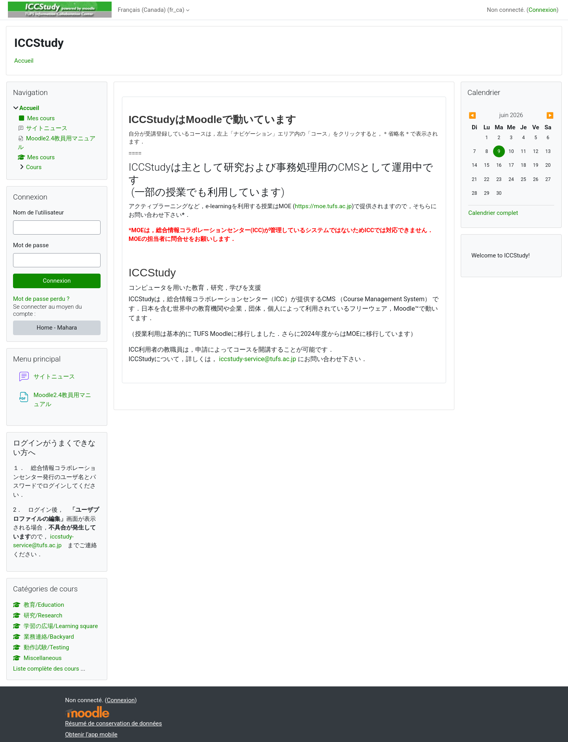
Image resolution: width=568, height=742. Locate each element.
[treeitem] (57, 138)
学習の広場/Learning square (55, 626)
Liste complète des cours (46, 668)
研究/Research (37, 615)
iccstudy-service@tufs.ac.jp (257, 359)
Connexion (543, 9)
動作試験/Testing (41, 647)
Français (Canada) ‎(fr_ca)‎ (151, 9)
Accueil (24, 60)
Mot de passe (31, 245)
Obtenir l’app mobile (91, 734)
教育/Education (38, 604)
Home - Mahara (57, 327)
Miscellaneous (37, 658)
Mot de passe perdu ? (41, 298)
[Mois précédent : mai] (481, 116)
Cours (33, 167)
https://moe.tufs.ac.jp (323, 206)
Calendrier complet (493, 212)
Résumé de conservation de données (113, 723)
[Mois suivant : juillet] (541, 116)
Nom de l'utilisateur (38, 212)
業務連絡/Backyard (43, 636)
